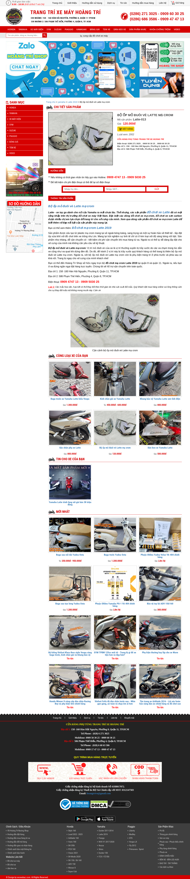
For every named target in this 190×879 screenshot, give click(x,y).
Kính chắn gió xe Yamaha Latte (115, 398)
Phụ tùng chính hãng (168, 848)
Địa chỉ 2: (69, 741)
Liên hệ (162, 3)
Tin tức (123, 3)
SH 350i (71, 845)
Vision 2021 (73, 853)
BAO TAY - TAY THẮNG (168, 863)
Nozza (101, 845)
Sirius (101, 849)
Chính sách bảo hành (16, 853)
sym (49, 29)
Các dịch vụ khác (166, 867)
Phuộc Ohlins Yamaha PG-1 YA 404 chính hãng (115, 604)
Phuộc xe (163, 852)
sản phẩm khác (137, 29)
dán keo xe (120, 29)
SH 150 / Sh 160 (74, 860)
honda (11, 29)
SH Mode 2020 (74, 856)
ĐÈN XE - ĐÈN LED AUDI (169, 859)
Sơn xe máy (164, 838)
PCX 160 (71, 849)
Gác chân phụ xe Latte (70, 447)
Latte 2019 (72, 102)
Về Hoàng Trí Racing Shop (17, 830)
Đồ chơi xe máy (13, 861)
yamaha (23, 29)
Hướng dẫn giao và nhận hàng (19, 845)
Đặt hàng (128, 129)
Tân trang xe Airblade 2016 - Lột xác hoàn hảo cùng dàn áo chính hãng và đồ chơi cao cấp (160, 703)
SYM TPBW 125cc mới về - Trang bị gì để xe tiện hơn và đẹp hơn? (115, 653)
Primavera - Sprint (136, 849)
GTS (130, 838)
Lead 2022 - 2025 (75, 834)
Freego (101, 838)
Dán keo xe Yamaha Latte (160, 447)
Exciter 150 (103, 853)
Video (177, 29)
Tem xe (106, 29)
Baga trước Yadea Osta (115, 554)
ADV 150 (71, 864)
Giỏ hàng (180, 3)
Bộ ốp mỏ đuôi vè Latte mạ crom (115, 447)
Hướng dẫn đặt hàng (15, 834)
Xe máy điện (36, 29)
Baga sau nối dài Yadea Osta (70, 554)
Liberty (132, 830)
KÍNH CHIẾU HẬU (167, 856)
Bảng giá (95, 29)
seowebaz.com (23, 877)
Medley (132, 834)
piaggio (69, 29)
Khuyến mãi (129, 718)
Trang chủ (57, 3)
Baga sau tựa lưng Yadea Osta (70, 603)
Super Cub (72, 871)
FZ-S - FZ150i (104, 856)
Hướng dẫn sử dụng (92, 3)
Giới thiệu (72, 3)
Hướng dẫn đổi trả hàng (17, 842)
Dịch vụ (111, 3)
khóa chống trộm (160, 29)
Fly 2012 (132, 845)
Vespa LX (133, 842)
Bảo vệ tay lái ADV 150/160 (160, 603)
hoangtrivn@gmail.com (99, 793)
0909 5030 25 (136, 177)
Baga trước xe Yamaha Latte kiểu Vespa (70, 398)
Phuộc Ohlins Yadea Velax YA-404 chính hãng (160, 556)
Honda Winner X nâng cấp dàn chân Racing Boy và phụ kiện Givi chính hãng (70, 702)
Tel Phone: (86, 733)
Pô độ (162, 830)
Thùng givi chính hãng (169, 834)
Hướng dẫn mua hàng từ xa (18, 838)
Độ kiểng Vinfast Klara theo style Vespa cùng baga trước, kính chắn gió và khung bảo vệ (70, 653)
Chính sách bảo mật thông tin (19, 849)
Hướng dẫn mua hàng (143, 3)
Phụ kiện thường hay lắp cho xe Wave (160, 652)
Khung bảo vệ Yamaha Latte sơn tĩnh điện (160, 398)
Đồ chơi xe (11, 864)
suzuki (57, 29)
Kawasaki (81, 29)
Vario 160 (72, 842)
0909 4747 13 (116, 177)
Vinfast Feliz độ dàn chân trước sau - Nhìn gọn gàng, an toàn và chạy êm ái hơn (115, 702)
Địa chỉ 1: (66, 729)
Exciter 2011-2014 (106, 830)
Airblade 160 (73, 838)
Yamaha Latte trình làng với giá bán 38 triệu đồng (70, 503)
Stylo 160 (72, 830)
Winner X (72, 868)
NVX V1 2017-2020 (106, 842)
